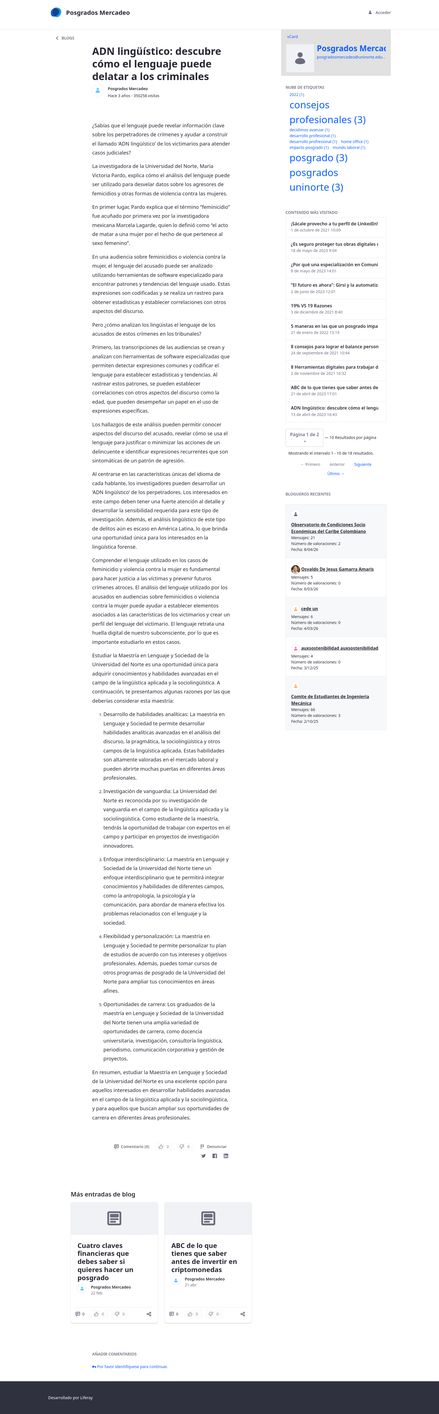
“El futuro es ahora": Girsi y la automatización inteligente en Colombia (334, 285)
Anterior (337, 464)
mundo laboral (349, 147)
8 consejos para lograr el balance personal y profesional (334, 346)
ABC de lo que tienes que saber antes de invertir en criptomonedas (204, 1257)
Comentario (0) (131, 1146)
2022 (296, 94)
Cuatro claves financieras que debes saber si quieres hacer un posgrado (106, 1261)
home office (354, 141)
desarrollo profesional (312, 135)
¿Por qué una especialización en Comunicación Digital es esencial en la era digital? (334, 264)
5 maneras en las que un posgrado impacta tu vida (334, 326)
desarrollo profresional (313, 141)
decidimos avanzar (309, 129)
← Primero (310, 464)
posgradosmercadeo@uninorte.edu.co (352, 57)
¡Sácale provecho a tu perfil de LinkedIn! (334, 224)
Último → (336, 473)
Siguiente (363, 464)
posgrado (318, 157)
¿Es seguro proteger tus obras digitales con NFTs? (334, 244)
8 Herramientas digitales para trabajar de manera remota (334, 367)
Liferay (86, 1397)
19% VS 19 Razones (311, 306)
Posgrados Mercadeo (128, 88)
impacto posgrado (309, 147)
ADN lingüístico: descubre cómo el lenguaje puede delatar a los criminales (334, 408)
